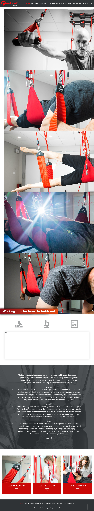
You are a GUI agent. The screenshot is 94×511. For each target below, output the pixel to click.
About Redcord (37, 3)
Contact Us (87, 3)
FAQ (80, 3)
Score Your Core (71, 3)
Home (28, 3)
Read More (16, 490)
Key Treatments (58, 3)
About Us (47, 3)
